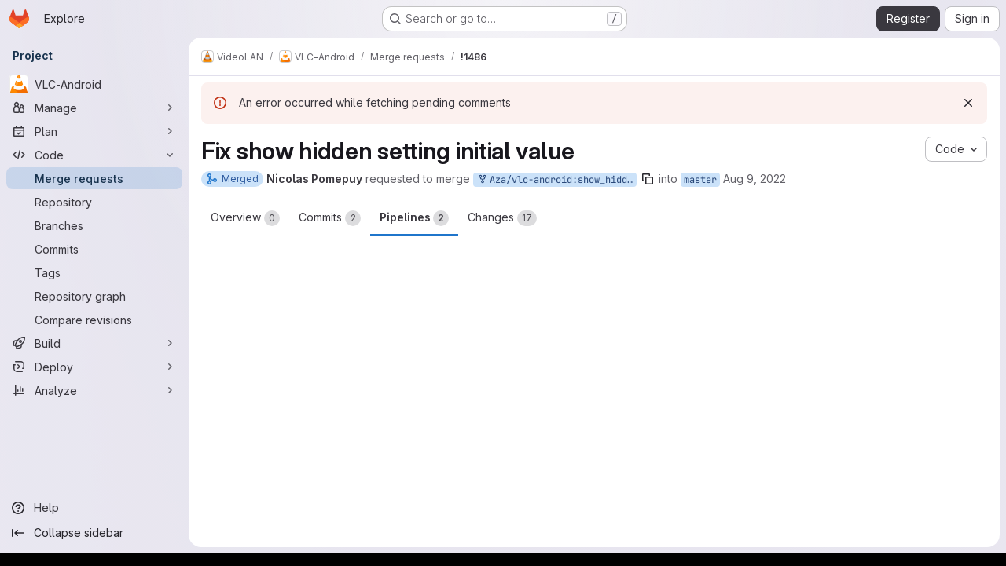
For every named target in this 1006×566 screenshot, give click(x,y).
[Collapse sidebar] (94, 533)
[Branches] (94, 225)
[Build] (94, 343)
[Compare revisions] (94, 319)
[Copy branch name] (647, 179)
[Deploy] (94, 367)
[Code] (94, 155)
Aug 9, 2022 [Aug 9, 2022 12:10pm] (754, 178)
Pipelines (414, 218)
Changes (502, 218)
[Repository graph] (94, 296)
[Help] (94, 508)
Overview (245, 218)
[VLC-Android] (94, 84)
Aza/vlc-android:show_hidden (556, 180)
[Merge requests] (94, 178)
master (700, 179)
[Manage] (94, 108)
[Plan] (94, 131)
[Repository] (94, 202)
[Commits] (94, 249)
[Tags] (94, 272)
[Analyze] (94, 390)
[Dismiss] (968, 102)
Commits (330, 218)
